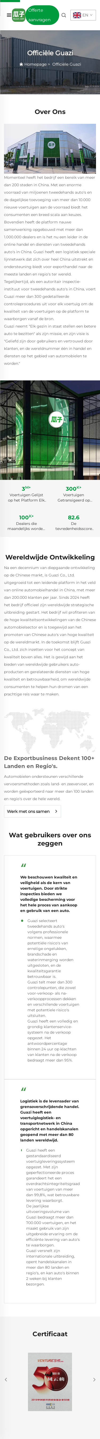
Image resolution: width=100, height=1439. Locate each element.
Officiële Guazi (66, 64)
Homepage (35, 64)
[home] (18, 14)
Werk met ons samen (28, 811)
